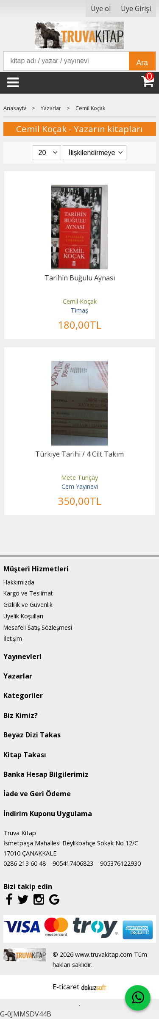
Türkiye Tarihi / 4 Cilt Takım (79, 454)
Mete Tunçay (79, 478)
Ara (142, 62)
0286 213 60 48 (24, 863)
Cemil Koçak (80, 301)
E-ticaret (66, 986)
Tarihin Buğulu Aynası (80, 277)
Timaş (79, 310)
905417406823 (73, 863)
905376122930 (120, 863)
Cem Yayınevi (79, 486)
